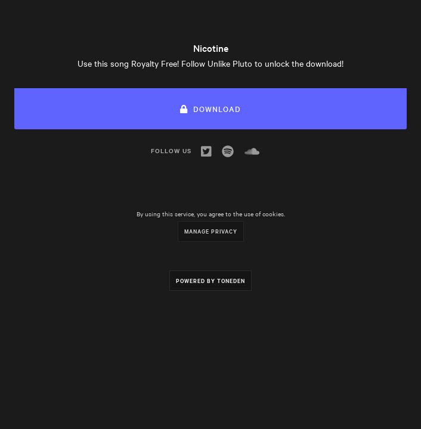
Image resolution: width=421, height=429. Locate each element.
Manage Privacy (210, 230)
